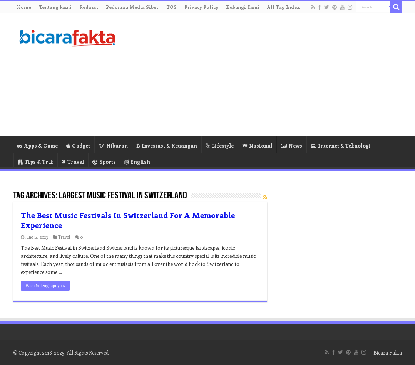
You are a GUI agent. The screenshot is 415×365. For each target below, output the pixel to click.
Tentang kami (55, 7)
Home (24, 7)
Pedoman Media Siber (132, 7)
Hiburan (113, 145)
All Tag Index (283, 7)
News (291, 145)
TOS (171, 7)
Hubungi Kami (242, 7)
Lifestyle (220, 145)
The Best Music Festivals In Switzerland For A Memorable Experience (128, 220)
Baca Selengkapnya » (45, 285)
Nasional (257, 145)
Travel (73, 161)
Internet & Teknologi (341, 145)
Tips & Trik (35, 161)
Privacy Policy (201, 7)
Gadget (78, 145)
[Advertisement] (256, 75)
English (137, 161)
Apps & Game (37, 145)
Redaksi (88, 7)
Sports (104, 161)
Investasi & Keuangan (166, 145)
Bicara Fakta (387, 352)
